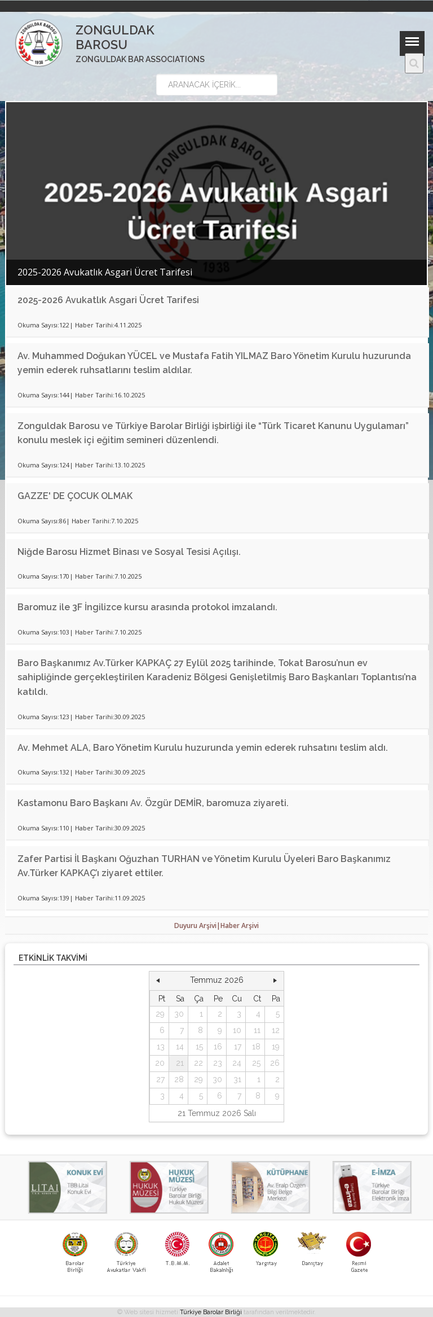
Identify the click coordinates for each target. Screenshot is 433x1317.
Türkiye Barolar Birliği (211, 1312)
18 (256, 1046)
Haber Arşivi (239, 925)
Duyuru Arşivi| (197, 925)
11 (257, 1030)
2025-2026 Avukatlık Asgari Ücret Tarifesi (108, 300)
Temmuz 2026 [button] (217, 980)
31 (237, 1079)
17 (237, 1046)
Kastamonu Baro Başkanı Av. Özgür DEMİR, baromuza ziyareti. (153, 803)
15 (199, 1046)
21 (180, 1062)
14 (180, 1046)
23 (217, 1062)
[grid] (216, 1047)
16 (218, 1046)
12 (276, 1030)
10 (237, 1030)
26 (275, 1062)
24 (236, 1062)
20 (160, 1062)
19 (276, 1046)
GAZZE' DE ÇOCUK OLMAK (74, 496)
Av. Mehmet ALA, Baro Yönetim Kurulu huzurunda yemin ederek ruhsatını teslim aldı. (202, 747)
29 (160, 1013)
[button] (158, 980)
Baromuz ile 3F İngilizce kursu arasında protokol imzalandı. (147, 607)
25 (256, 1062)
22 (198, 1062)
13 (161, 1046)
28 (179, 1079)
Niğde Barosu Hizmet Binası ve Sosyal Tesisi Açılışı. (129, 551)
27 (160, 1079)
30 (179, 1013)
